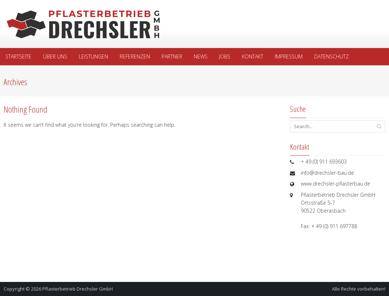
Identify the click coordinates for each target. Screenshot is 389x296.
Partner (172, 56)
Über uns (55, 56)
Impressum (289, 56)
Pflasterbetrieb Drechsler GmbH (77, 289)
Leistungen (93, 56)
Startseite (18, 56)
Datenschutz (331, 56)
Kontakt (252, 56)
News (201, 56)
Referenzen (135, 56)
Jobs (224, 56)
